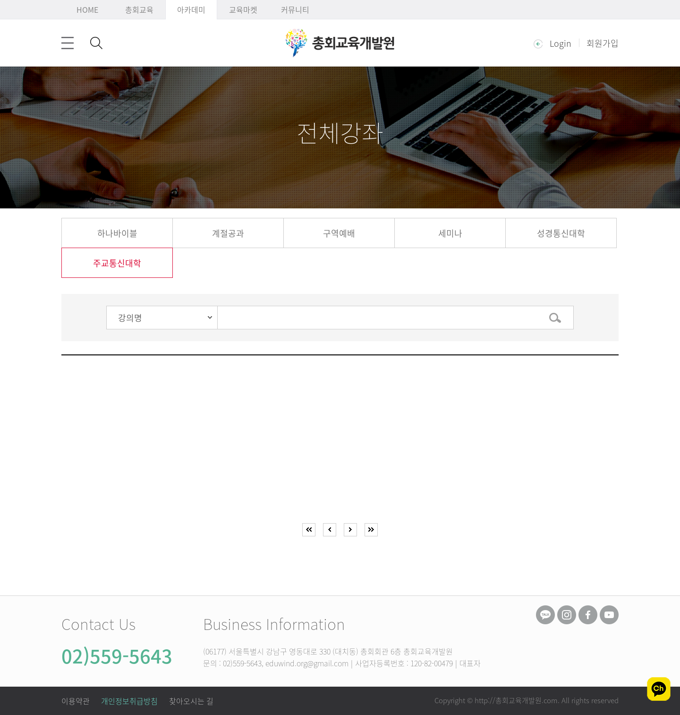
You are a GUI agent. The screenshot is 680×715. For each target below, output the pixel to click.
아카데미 (191, 9)
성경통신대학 (561, 233)
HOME (87, 9)
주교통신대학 (117, 263)
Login (552, 42)
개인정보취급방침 (129, 700)
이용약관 (75, 700)
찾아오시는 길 (191, 700)
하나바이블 (117, 233)
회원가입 (602, 42)
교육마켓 (243, 9)
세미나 (450, 233)
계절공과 (228, 233)
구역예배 (339, 233)
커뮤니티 (295, 9)
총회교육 (139, 9)
